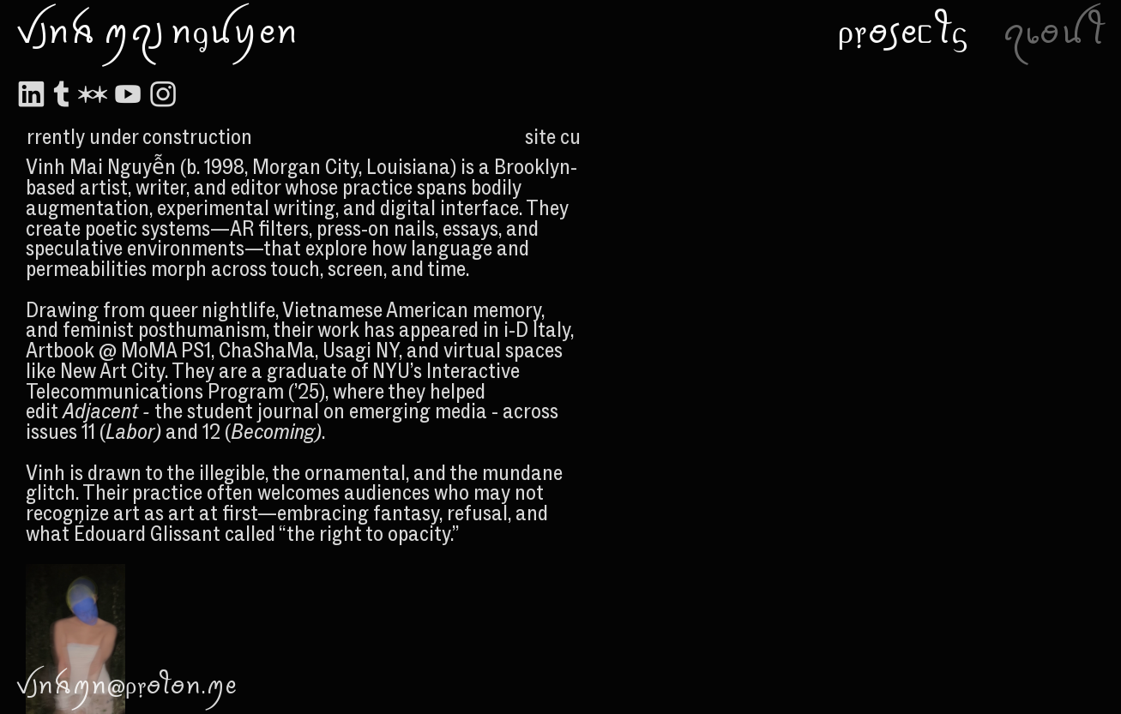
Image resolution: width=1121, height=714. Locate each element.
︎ (127, 95)
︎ (163, 95)
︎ (61, 95)
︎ (30, 95)
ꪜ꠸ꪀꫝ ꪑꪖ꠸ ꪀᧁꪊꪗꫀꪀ (156, 32)
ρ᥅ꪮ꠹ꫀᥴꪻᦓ (902, 32)
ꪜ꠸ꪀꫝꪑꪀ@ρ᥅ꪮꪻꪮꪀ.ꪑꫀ (126, 686)
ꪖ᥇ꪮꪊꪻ (1054, 32)
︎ (92, 95)
